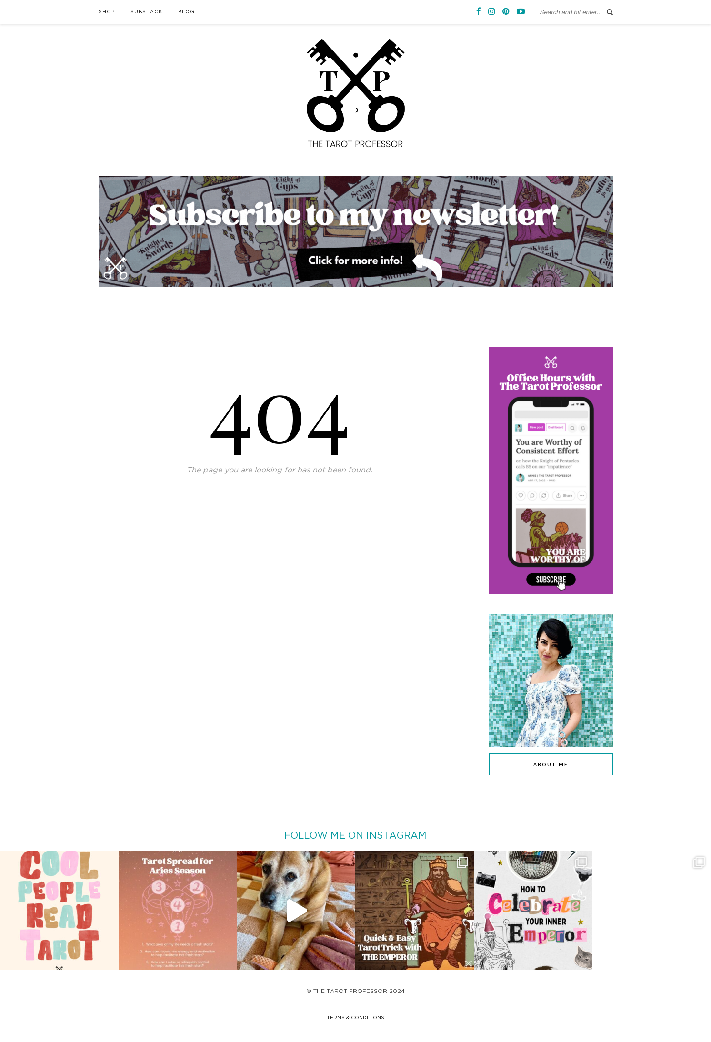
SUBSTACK (146, 12)
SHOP (107, 12)
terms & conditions (355, 1018)
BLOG (186, 12)
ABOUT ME (550, 764)
